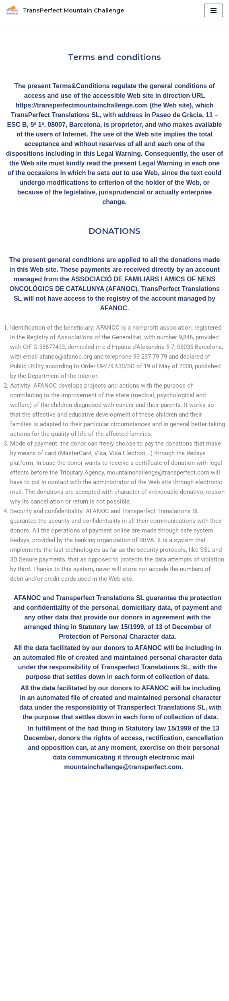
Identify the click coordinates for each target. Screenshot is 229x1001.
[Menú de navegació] (213, 10)
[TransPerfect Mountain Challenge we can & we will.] (65, 10)
